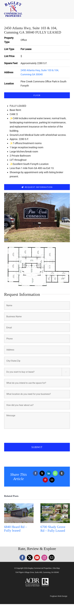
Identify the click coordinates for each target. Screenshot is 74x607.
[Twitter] (30, 557)
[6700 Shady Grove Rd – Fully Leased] (55, 504)
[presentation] (25, 435)
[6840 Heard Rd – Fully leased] (19, 504)
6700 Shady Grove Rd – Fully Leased (52, 528)
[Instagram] (44, 557)
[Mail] (52, 557)
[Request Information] (37, 187)
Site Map (56, 568)
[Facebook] (22, 557)
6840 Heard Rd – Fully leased (15, 528)
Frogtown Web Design (58, 596)
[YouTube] (37, 557)
